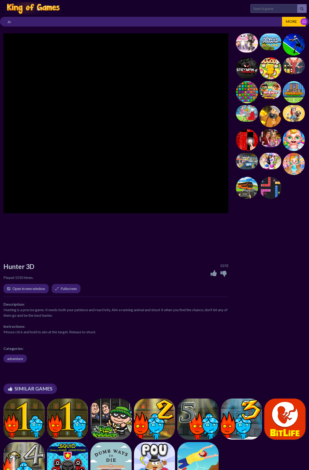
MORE (291, 21)
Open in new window (28, 288)
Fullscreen (69, 288)
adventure (15, 358)
